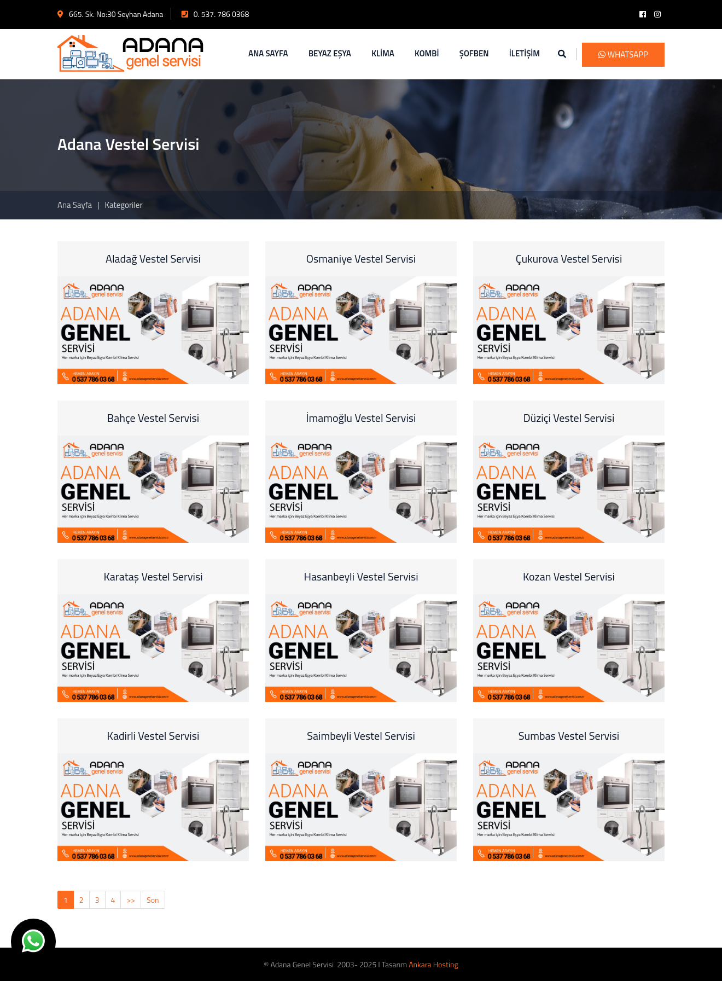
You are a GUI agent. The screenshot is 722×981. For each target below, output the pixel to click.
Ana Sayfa (74, 205)
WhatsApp (623, 54)
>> (130, 899)
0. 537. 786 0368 (215, 14)
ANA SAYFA (268, 53)
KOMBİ (427, 53)
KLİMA (382, 53)
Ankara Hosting (433, 964)
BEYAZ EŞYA (329, 53)
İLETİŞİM (524, 53)
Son (153, 899)
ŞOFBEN (474, 53)
